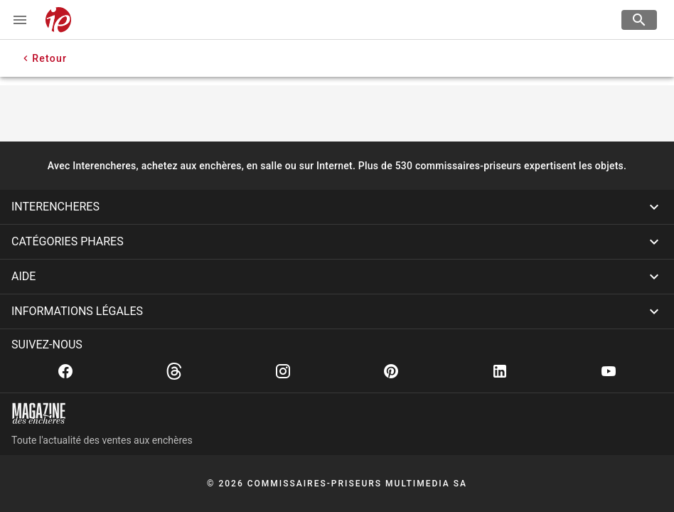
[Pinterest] (391, 371)
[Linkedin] (500, 371)
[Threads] (174, 371)
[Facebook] (65, 371)
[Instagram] (283, 371)
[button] (337, 207)
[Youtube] (608, 371)
